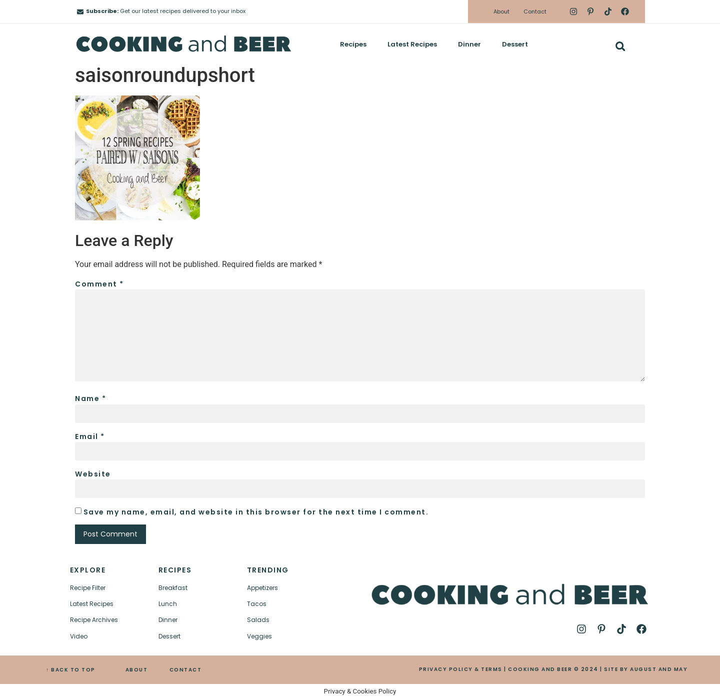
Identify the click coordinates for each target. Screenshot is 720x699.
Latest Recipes (412, 44)
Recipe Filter (88, 588)
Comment (99, 284)
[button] (620, 46)
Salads (258, 620)
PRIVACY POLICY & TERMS (460, 669)
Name (90, 398)
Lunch (167, 604)
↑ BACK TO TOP (71, 670)
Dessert (515, 44)
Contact (535, 12)
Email (90, 436)
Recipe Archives (94, 620)
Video (79, 636)
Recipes (353, 44)
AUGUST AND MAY (659, 669)
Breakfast (173, 588)
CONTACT (186, 670)
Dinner (469, 44)
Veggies (259, 636)
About (502, 12)
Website (93, 474)
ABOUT (137, 670)
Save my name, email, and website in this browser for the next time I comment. (256, 512)
